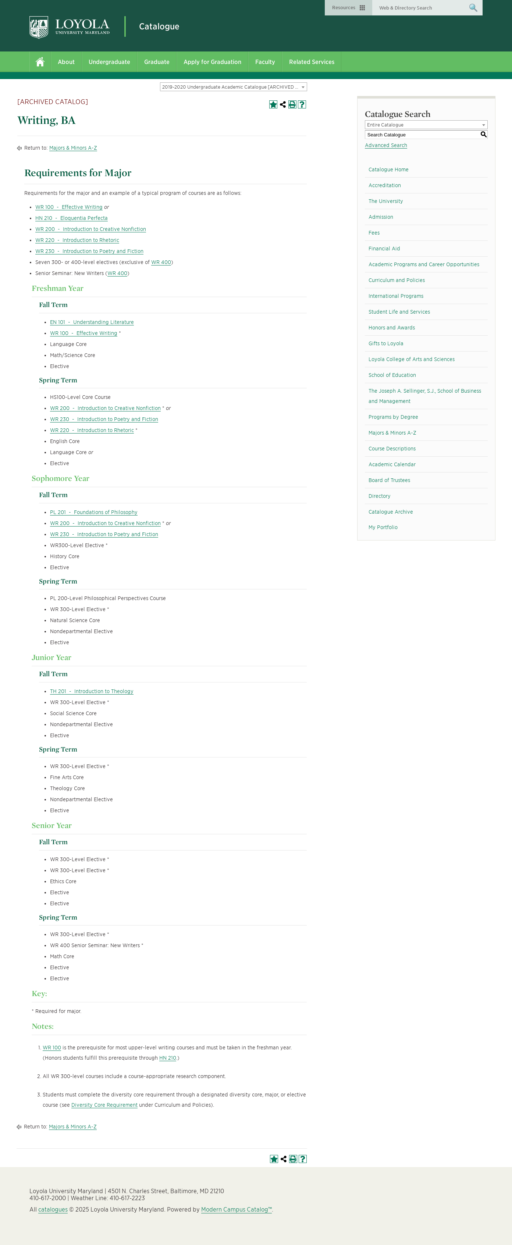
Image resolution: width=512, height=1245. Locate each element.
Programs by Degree (393, 417)
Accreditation (385, 185)
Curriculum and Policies (397, 280)
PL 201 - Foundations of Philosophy (94, 512)
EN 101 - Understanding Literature (92, 322)
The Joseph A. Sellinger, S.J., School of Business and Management (425, 396)
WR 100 (52, 1047)
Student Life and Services (399, 312)
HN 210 (167, 1058)
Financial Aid (384, 249)
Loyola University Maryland (69, 27)
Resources (343, 7)
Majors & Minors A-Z (73, 148)
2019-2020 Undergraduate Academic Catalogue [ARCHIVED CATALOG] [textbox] (234, 87)
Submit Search (473, 10)
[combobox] (233, 86)
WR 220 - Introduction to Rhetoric (77, 240)
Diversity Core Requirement (104, 1105)
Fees (374, 233)
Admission (381, 217)
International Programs (396, 296)
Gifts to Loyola (386, 343)
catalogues (53, 1209)
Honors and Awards (392, 328)
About (66, 61)
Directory (380, 496)
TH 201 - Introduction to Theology (92, 691)
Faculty (265, 61)
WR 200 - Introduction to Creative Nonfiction (90, 229)
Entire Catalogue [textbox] (385, 125)
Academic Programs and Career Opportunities (424, 264)
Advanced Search (386, 145)
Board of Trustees (389, 480)
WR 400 (161, 262)
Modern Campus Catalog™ (236, 1209)
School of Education (392, 375)
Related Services (311, 61)
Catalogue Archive (391, 512)
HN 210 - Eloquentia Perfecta (71, 218)
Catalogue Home (389, 169)
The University (386, 201)
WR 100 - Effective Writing (69, 207)
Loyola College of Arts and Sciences (412, 359)
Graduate (157, 61)
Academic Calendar (392, 464)
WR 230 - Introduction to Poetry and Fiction (89, 251)
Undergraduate (109, 61)
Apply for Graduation (212, 61)
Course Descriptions (392, 449)
